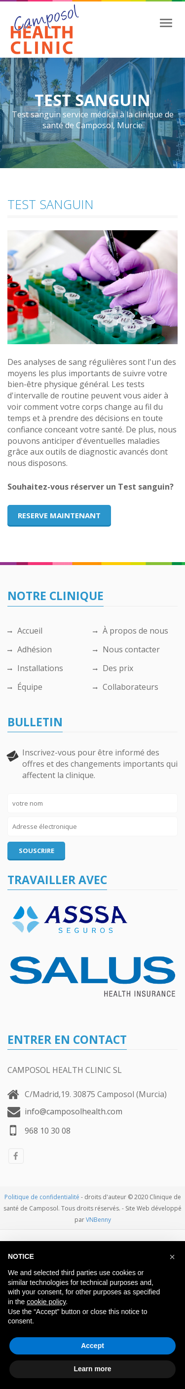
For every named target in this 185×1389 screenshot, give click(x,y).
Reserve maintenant (59, 515)
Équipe (24, 686)
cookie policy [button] (46, 1302)
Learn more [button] (92, 1369)
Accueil (24, 630)
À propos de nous (130, 630)
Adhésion (29, 649)
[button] (172, 1257)
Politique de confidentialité (41, 1197)
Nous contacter (126, 649)
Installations (35, 668)
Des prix (113, 668)
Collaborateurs (125, 686)
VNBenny (98, 1219)
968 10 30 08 (48, 1130)
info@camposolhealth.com (73, 1111)
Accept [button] (92, 1346)
